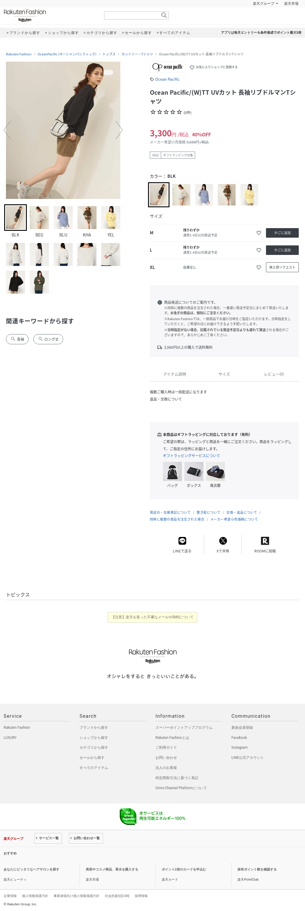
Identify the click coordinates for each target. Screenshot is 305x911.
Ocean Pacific (167, 79)
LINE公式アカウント (247, 758)
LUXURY (10, 738)
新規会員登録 (242, 727)
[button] (7, 130)
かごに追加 (282, 232)
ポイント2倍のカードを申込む (184, 869)
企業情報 (10, 896)
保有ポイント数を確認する (257, 869)
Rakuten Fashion (50, 15)
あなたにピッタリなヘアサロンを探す (31, 869)
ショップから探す (94, 738)
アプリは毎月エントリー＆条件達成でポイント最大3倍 (261, 33)
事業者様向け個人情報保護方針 (76, 896)
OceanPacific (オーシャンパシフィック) (67, 54)
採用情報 (141, 896)
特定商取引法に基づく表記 (176, 778)
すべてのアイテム (94, 768)
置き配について (208, 512)
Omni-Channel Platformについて (181, 788)
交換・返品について (241, 512)
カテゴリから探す (94, 747)
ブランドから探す (94, 727)
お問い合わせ (166, 758)
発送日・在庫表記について (170, 512)
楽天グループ (263, 3)
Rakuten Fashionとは (172, 738)
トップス (109, 54)
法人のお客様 (166, 768)
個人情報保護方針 (35, 896)
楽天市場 (291, 3)
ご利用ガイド (166, 747)
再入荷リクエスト (282, 267)
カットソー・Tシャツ (137, 54)
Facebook (239, 738)
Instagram (239, 747)
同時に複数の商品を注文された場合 (177, 519)
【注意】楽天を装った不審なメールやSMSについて (152, 617)
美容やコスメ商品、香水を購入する (112, 869)
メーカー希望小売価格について (234, 519)
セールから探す (92, 758)
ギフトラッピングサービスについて (191, 455)
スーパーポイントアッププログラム (184, 727)
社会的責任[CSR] (117, 896)
